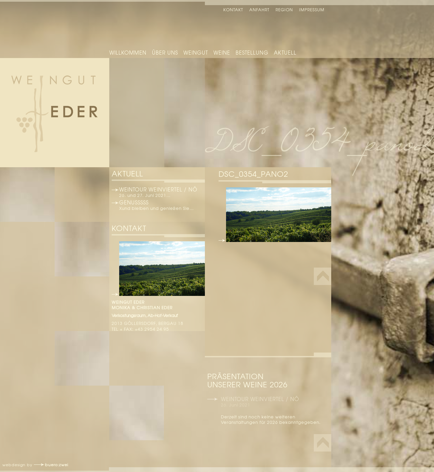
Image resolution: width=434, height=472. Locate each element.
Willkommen (127, 52)
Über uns (165, 52)
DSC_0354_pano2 (253, 173)
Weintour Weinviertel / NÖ (158, 189)
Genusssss (134, 202)
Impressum (311, 9)
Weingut (195, 52)
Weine (221, 52)
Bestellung (252, 52)
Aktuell (285, 52)
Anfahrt (259, 9)
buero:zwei (56, 464)
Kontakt (233, 9)
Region (284, 9)
